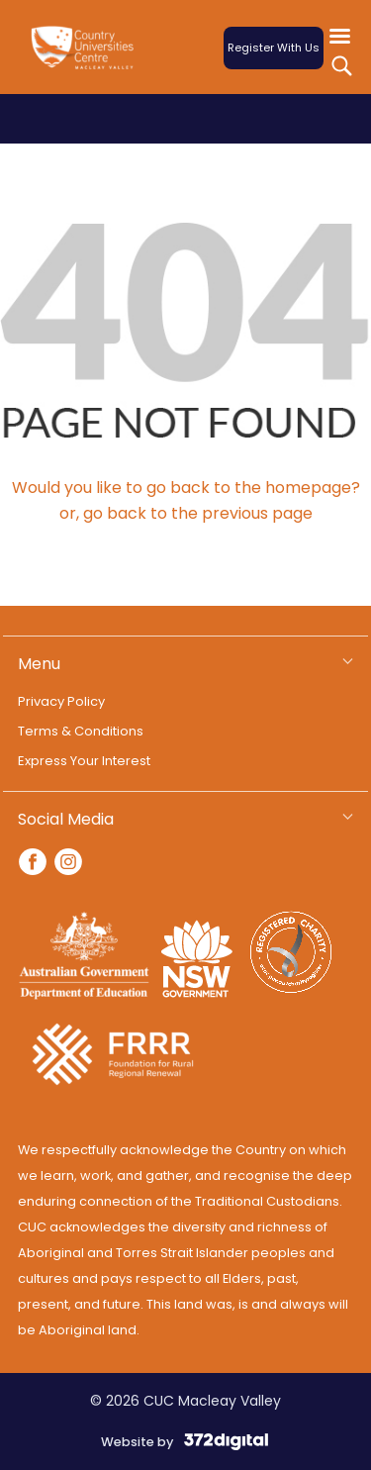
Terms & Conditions (80, 731)
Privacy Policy (61, 701)
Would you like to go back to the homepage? (186, 487)
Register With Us (274, 47)
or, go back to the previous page (186, 513)
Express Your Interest (84, 760)
